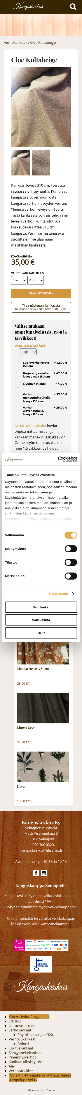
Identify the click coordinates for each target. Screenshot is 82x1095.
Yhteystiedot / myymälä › (29, 1016)
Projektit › (17, 1075)
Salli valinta (41, 620)
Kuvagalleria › (36, 1075)
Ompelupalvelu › (23, 1079)
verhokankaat (15, 42)
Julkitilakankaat (21, 1048)
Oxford (23, 1043)
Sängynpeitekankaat (25, 1052)
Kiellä (41, 633)
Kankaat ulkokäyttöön (27, 1061)
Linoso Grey (26, 728)
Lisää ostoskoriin (41, 293)
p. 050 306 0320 (41, 844)
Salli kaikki (41, 607)
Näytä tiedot (58, 594)
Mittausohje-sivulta (30, 425)
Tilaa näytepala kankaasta (41, 307)
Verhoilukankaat (22, 1039)
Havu (21, 786)
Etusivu (15, 1021)
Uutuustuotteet (22, 1025)
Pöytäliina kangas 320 (35, 1034)
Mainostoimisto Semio (41, 1090)
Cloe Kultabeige (43, 42)
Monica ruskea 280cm (33, 669)
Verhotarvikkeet (22, 1070)
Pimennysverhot (22, 1057)
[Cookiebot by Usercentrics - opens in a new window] (58, 459)
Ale (11, 1066)
